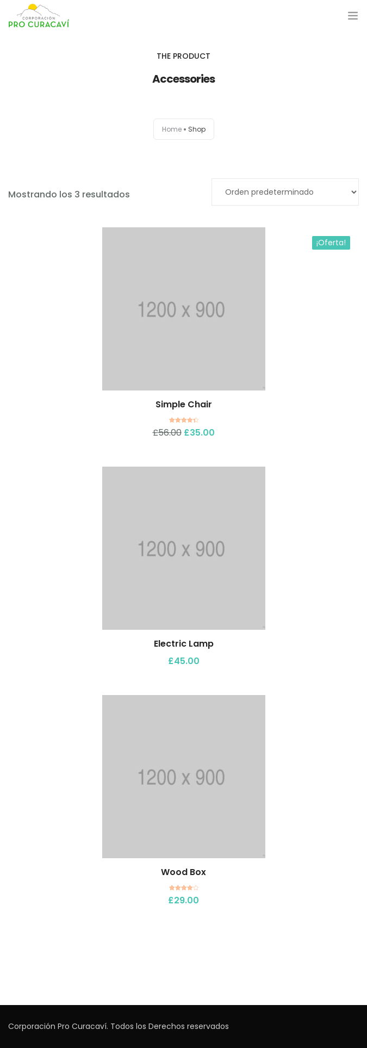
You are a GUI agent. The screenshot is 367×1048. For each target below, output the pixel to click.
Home (172, 129)
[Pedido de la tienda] (285, 192)
